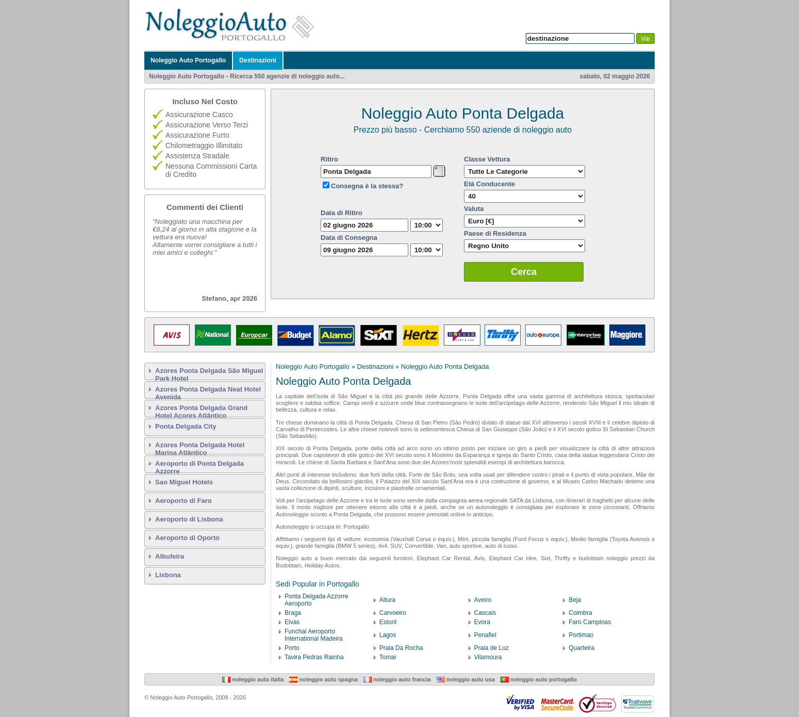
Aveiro (483, 600)
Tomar (387, 657)
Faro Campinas (590, 622)
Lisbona (168, 575)
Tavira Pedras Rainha (314, 657)
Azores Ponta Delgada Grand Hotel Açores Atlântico (201, 410)
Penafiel (485, 635)
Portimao (581, 635)
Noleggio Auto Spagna (323, 679)
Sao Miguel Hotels (184, 482)
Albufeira (169, 556)
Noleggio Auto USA (466, 679)
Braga (293, 612)
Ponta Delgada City (185, 426)
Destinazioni (257, 60)
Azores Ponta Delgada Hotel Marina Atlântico (199, 447)
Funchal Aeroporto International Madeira (314, 635)
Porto (292, 647)
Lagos (387, 635)
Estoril (387, 622)
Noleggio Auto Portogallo (188, 60)
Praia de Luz (491, 647)
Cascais (485, 612)
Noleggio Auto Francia (396, 679)
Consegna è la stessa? (367, 186)
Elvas (292, 622)
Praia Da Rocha (401, 647)
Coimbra (580, 612)
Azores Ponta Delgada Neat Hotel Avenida (208, 392)
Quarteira (581, 647)
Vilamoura (488, 657)
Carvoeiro (392, 612)
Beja (575, 600)
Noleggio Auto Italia (253, 679)
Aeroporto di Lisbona (189, 519)
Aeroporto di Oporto (187, 538)
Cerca (524, 272)
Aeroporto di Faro (183, 500)
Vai (645, 38)
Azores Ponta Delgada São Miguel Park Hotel (209, 373)
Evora (482, 622)
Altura (387, 600)
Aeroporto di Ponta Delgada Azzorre (199, 466)
